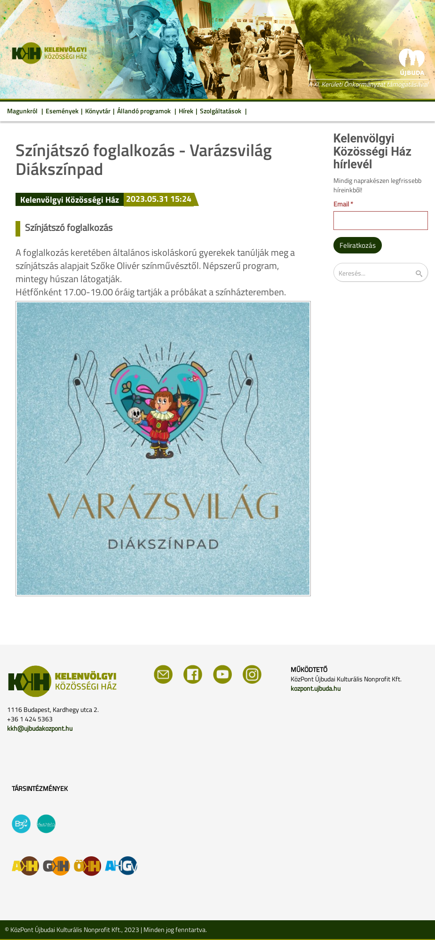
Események (62, 111)
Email (343, 204)
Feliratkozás (358, 245)
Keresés (425, 274)
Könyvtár (98, 111)
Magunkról (23, 111)
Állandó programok (144, 111)
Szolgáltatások (221, 111)
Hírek (186, 111)
